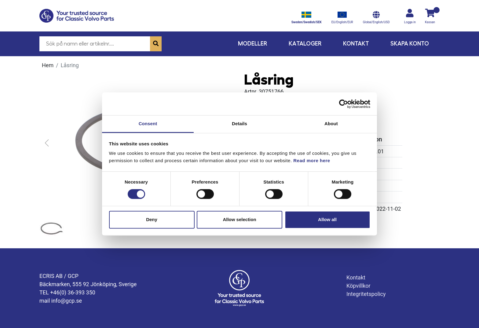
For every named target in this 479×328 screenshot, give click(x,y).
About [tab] (331, 123)
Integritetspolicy (366, 294)
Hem (47, 65)
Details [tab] (239, 123)
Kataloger (305, 43)
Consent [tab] (148, 123)
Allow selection (239, 219)
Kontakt (356, 43)
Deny (151, 219)
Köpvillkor (358, 285)
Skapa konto (409, 43)
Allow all (327, 219)
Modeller (252, 43)
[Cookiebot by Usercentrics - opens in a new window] (343, 103)
